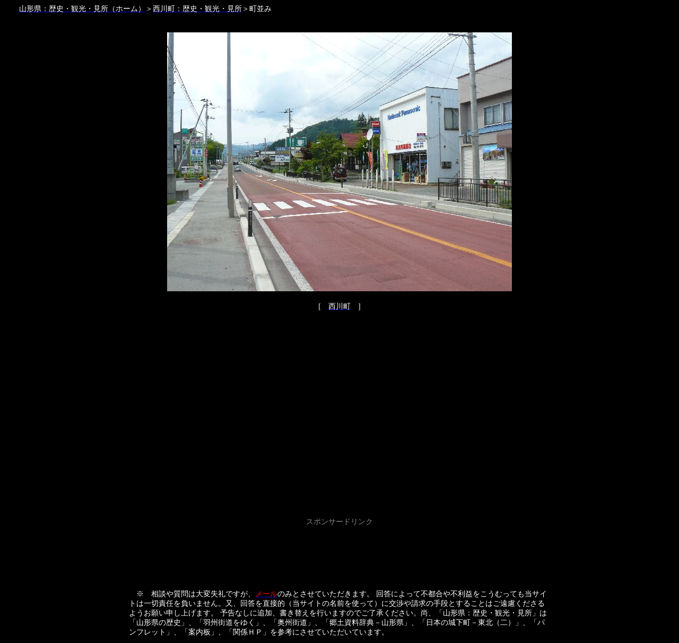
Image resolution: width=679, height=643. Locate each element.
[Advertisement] (339, 553)
